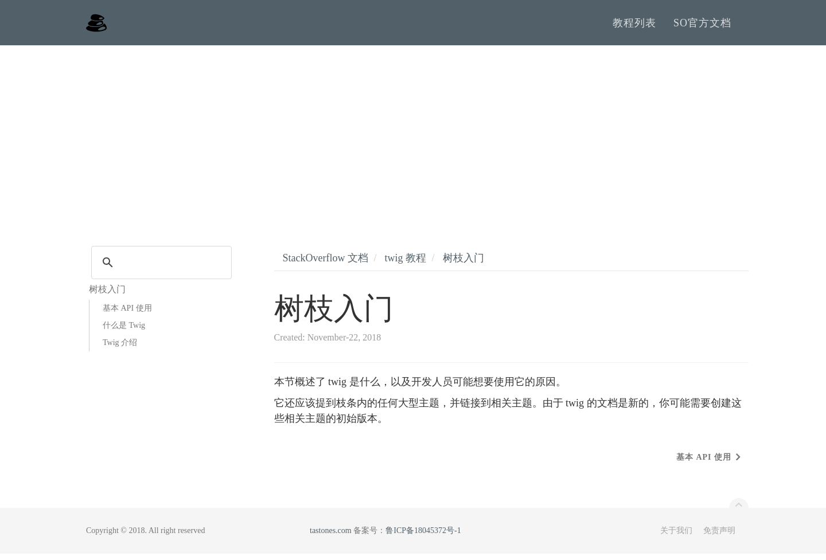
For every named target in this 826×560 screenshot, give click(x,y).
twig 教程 (405, 264)
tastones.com (331, 536)
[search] (160, 269)
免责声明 (719, 536)
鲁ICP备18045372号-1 (423, 536)
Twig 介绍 (120, 348)
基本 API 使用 (127, 314)
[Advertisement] (413, 137)
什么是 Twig (124, 331)
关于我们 (676, 536)
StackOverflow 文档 (325, 264)
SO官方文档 (702, 26)
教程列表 (634, 26)
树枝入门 (463, 264)
